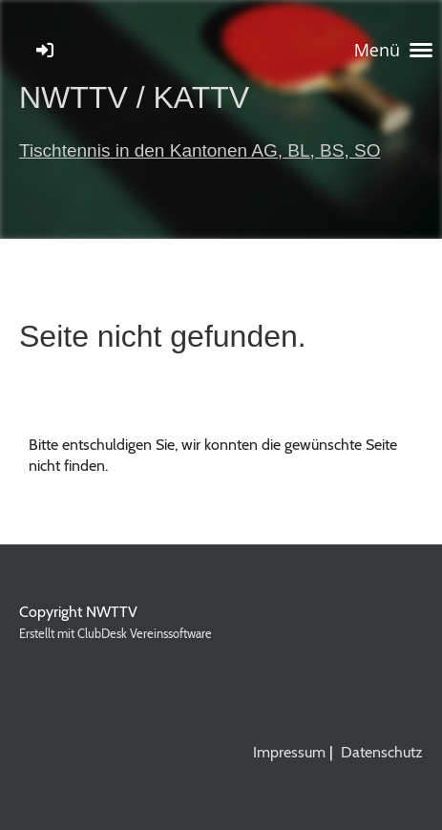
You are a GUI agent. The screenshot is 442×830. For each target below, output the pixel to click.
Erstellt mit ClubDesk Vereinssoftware (115, 634)
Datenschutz (382, 752)
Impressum (289, 752)
